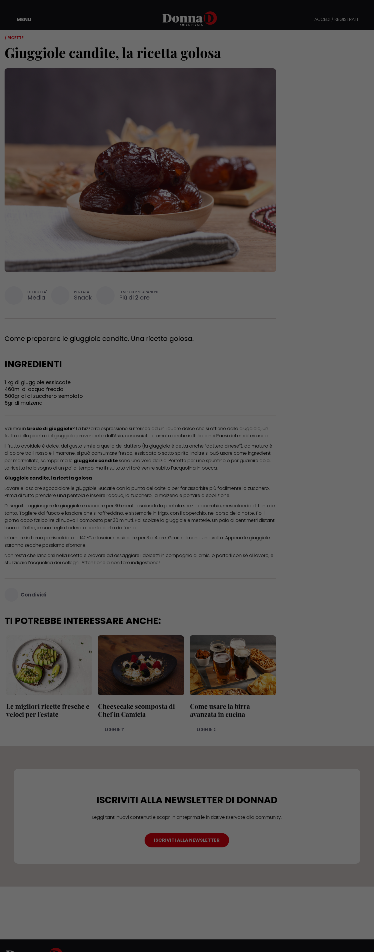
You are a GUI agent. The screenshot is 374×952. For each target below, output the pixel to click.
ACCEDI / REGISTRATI (336, 20)
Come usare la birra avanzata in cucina (219, 710)
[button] (20, 19)
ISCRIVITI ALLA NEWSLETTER (187, 840)
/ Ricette (14, 38)
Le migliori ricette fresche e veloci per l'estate (46, 710)
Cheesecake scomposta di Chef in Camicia (135, 710)
